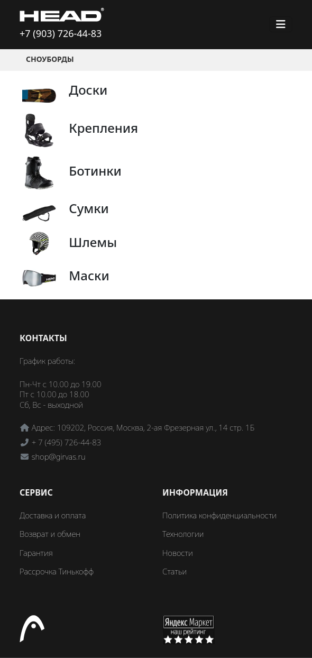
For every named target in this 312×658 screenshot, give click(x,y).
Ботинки (95, 170)
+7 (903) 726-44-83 (61, 33)
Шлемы (93, 242)
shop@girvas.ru (59, 456)
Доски (88, 89)
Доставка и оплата (53, 515)
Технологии (183, 533)
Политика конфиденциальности (219, 515)
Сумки (89, 208)
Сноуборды (50, 59)
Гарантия (36, 552)
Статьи (174, 571)
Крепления (103, 127)
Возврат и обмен (50, 533)
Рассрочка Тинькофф (57, 571)
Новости (177, 552)
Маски (89, 275)
